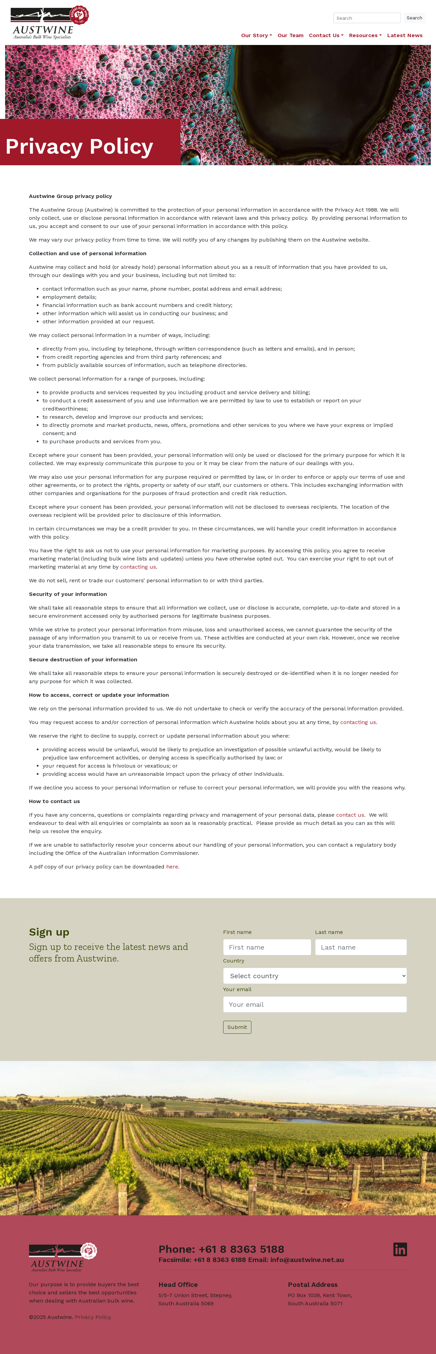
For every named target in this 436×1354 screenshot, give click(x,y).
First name (237, 932)
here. (173, 866)
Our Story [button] (254, 35)
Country (233, 960)
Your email (237, 989)
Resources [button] (363, 35)
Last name (329, 932)
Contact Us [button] (324, 35)
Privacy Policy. (93, 1317)
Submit (237, 1027)
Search (414, 17)
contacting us (138, 567)
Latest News (405, 35)
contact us (350, 815)
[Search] (367, 18)
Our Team (290, 35)
